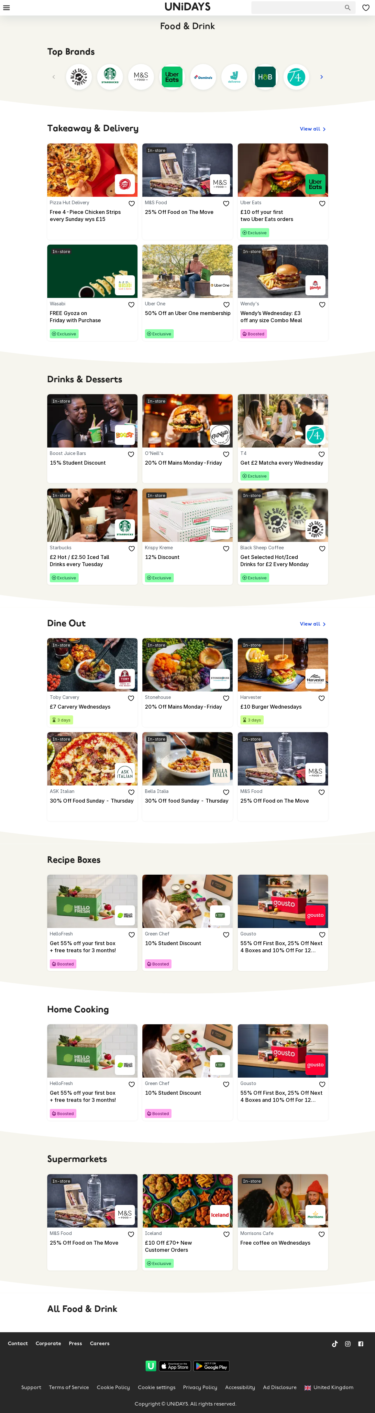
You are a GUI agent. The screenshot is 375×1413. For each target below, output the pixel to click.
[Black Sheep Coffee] (315, 530)
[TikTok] (334, 1343)
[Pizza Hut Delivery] (125, 184)
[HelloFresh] (125, 917)
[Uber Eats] (315, 184)
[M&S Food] (220, 184)
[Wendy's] (315, 286)
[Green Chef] (220, 917)
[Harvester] (315, 680)
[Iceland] (220, 1218)
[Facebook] (360, 1343)
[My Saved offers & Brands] (365, 7)
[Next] (321, 77)
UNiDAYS (187, 7)
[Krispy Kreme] (220, 530)
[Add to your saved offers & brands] (131, 204)
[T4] (315, 436)
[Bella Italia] (220, 774)
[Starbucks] (125, 530)
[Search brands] (348, 8)
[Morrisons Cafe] (315, 1218)
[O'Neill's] (220, 436)
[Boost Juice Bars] (125, 436)
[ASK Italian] (125, 774)
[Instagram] (347, 1343)
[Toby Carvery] (125, 680)
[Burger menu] (6, 7)
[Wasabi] (125, 286)
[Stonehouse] (220, 680)
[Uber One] (220, 286)
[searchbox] (303, 7)
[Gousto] (315, 917)
